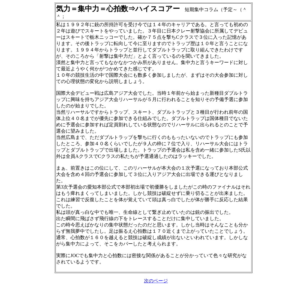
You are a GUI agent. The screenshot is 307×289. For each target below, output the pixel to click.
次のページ (156, 280)
